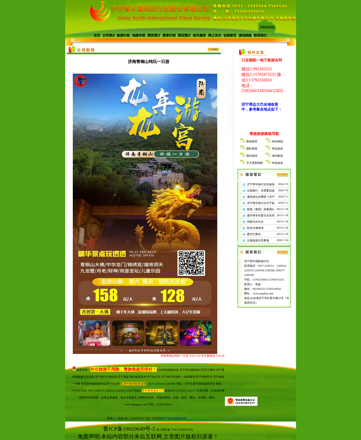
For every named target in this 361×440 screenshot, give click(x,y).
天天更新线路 (254, 163)
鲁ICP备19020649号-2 (129, 429)
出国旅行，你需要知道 (261, 190)
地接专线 (138, 35)
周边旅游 (277, 148)
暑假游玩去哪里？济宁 (261, 196)
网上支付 (214, 35)
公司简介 (109, 35)
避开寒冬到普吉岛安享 (261, 215)
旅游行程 (123, 35)
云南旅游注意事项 (258, 240)
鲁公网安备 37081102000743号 (174, 429)
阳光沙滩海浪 (255, 228)
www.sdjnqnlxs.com (136, 404)
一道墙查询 (188, 376)
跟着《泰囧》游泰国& (260, 209)
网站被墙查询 (137, 376)
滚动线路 (245, 35)
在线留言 (229, 35)
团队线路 (251, 148)
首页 (97, 35)
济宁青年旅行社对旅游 (261, 184)
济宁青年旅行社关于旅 (261, 203)
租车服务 (199, 35)
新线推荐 (251, 141)
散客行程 (169, 35)
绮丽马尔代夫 (255, 221)
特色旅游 (277, 163)
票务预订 (153, 35)
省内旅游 (277, 155)
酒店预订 (184, 35)
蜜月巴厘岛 (254, 234)
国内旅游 (251, 155)
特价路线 (277, 141)
